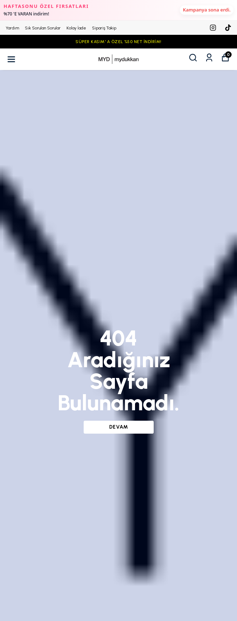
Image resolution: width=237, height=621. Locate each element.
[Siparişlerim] (209, 57)
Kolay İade (76, 28)
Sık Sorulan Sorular (43, 28)
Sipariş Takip (104, 28)
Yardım (12, 28)
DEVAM (118, 427)
